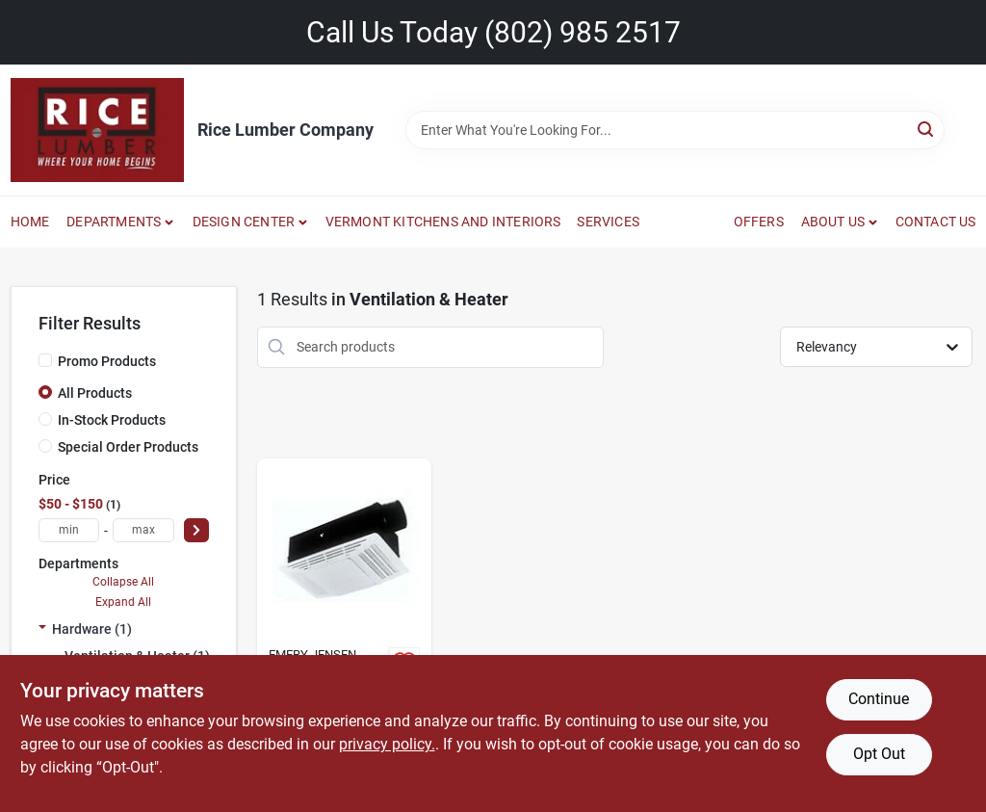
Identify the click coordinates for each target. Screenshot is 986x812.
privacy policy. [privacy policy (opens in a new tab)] (387, 744)
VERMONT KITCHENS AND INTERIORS (443, 221)
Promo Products (107, 361)
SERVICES (608, 221)
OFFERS (759, 221)
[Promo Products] (45, 360)
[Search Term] (675, 130)
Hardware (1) (92, 629)
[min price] (69, 530)
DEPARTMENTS (113, 221)
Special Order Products (128, 447)
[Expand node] (42, 629)
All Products (95, 393)
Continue (878, 699)
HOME (30, 221)
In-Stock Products (112, 420)
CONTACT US (935, 221)
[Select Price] (196, 530)
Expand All (123, 602)
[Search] (927, 128)
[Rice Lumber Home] (97, 130)
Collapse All (123, 582)
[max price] (143, 530)
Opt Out (879, 754)
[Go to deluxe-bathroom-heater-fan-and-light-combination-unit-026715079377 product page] (344, 631)
